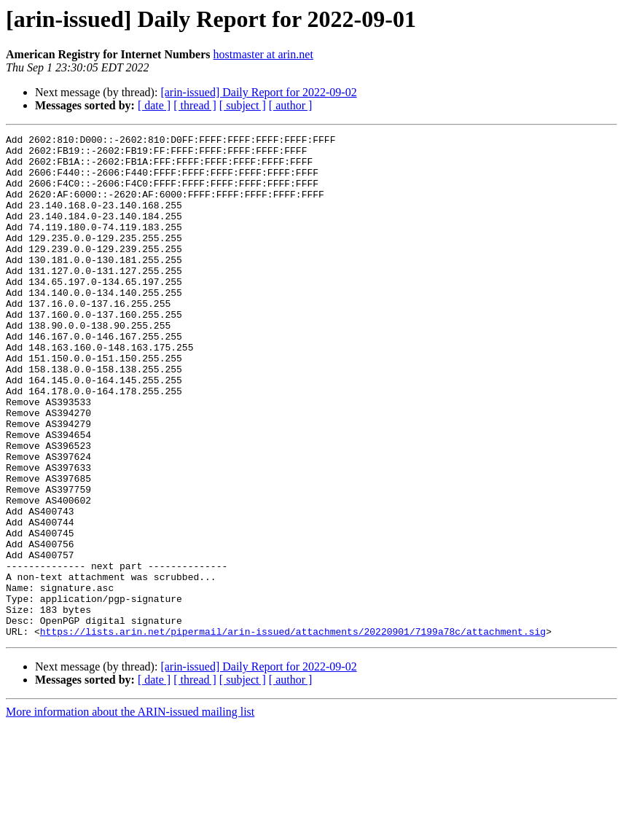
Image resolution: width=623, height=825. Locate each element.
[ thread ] (194, 105)
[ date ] (154, 105)
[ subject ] (242, 105)
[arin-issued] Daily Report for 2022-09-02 (258, 92)
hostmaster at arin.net (263, 54)
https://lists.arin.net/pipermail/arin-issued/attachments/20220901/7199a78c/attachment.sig (293, 731)
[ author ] (291, 105)
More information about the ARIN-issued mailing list (130, 812)
